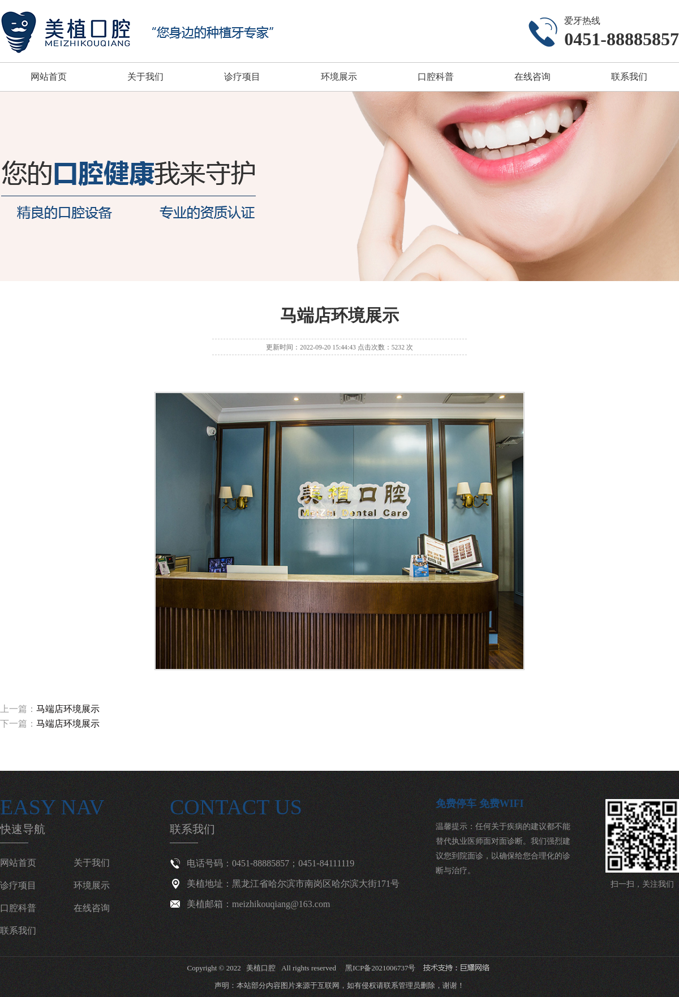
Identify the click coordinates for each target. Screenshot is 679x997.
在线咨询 (532, 76)
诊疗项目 (242, 76)
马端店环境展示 (68, 709)
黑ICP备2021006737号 (380, 968)
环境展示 (339, 76)
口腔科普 (436, 76)
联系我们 (629, 76)
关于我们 (145, 76)
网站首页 (49, 76)
